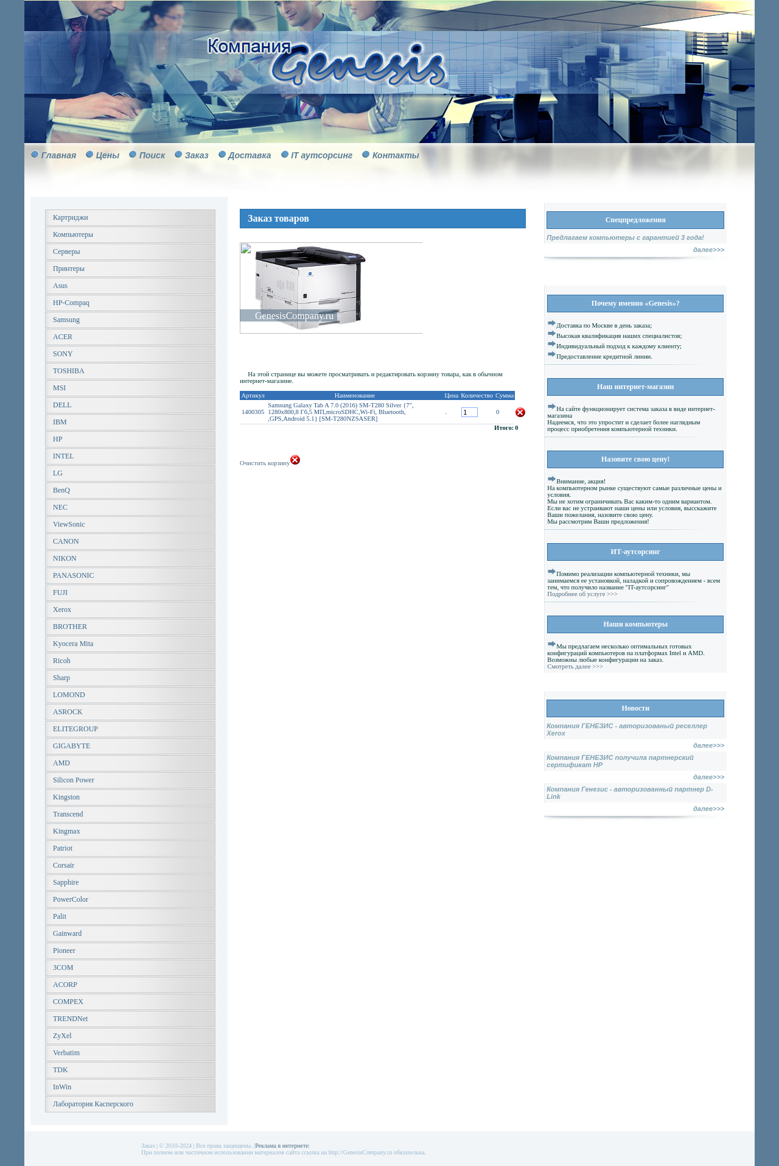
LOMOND (69, 694)
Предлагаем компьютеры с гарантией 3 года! (625, 237)
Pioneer (64, 950)
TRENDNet (70, 1018)
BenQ (61, 490)
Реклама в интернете (282, 1145)
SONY (63, 353)
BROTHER (70, 626)
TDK (60, 1070)
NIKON (65, 558)
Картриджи (70, 217)
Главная (59, 155)
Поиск (152, 155)
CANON (66, 541)
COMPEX (68, 1001)
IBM (60, 422)
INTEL (63, 456)
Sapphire (66, 882)
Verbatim (66, 1052)
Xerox (62, 609)
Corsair (63, 865)
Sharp (61, 677)
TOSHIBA (69, 371)
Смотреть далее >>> (575, 666)
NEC (60, 507)
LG (58, 473)
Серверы (66, 251)
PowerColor (70, 899)
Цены (107, 155)
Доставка (249, 155)
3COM (63, 967)
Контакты (395, 155)
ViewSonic (69, 524)
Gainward (67, 933)
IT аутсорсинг (321, 155)
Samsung (66, 319)
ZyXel (62, 1035)
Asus (60, 285)
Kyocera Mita (73, 643)
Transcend (68, 814)
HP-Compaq (71, 302)
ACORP (65, 984)
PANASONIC (73, 575)
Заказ (197, 155)
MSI (59, 388)
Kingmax (66, 831)
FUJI (60, 592)
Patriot (62, 848)
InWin (62, 1087)
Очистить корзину (270, 463)
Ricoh (62, 660)
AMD (61, 763)
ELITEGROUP (75, 729)
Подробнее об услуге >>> (582, 594)
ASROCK (68, 712)
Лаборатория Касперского (93, 1104)
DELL (62, 405)
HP (57, 439)
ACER (62, 336)
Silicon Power (73, 780)
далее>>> (708, 249)
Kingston (66, 797)
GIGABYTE (71, 746)
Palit (59, 916)
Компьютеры (73, 234)
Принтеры (69, 268)
